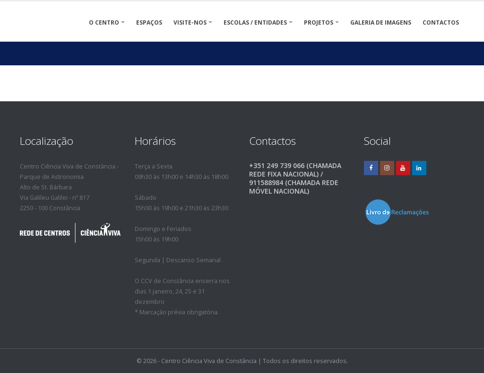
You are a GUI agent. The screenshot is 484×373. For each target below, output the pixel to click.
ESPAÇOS (149, 22)
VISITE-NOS (190, 22)
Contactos (441, 22)
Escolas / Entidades (255, 22)
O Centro (104, 22)
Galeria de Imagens (380, 22)
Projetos (318, 22)
